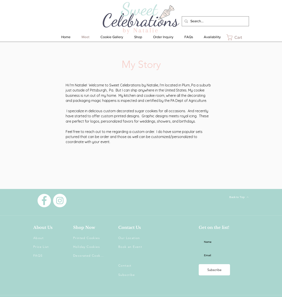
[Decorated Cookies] (88, 255)
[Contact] (134, 265)
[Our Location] (134, 237)
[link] (237, 37)
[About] (49, 237)
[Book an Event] (134, 246)
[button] (134, 274)
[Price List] (49, 246)
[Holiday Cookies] (88, 246)
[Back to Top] (232, 197)
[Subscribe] (214, 269)
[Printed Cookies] (88, 237)
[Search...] (214, 21)
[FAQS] (49, 255)
